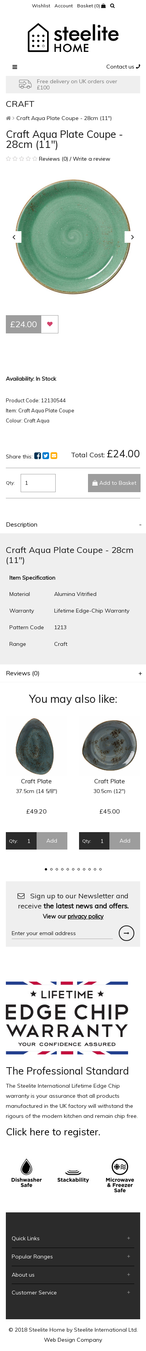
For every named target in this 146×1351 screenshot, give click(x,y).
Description (21, 524)
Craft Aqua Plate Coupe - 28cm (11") (64, 118)
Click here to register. (53, 1132)
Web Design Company (73, 1339)
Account (64, 6)
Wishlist (41, 6)
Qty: (10, 483)
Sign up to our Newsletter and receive (73, 905)
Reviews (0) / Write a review (58, 158)
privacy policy (86, 916)
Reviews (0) (23, 673)
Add (51, 840)
